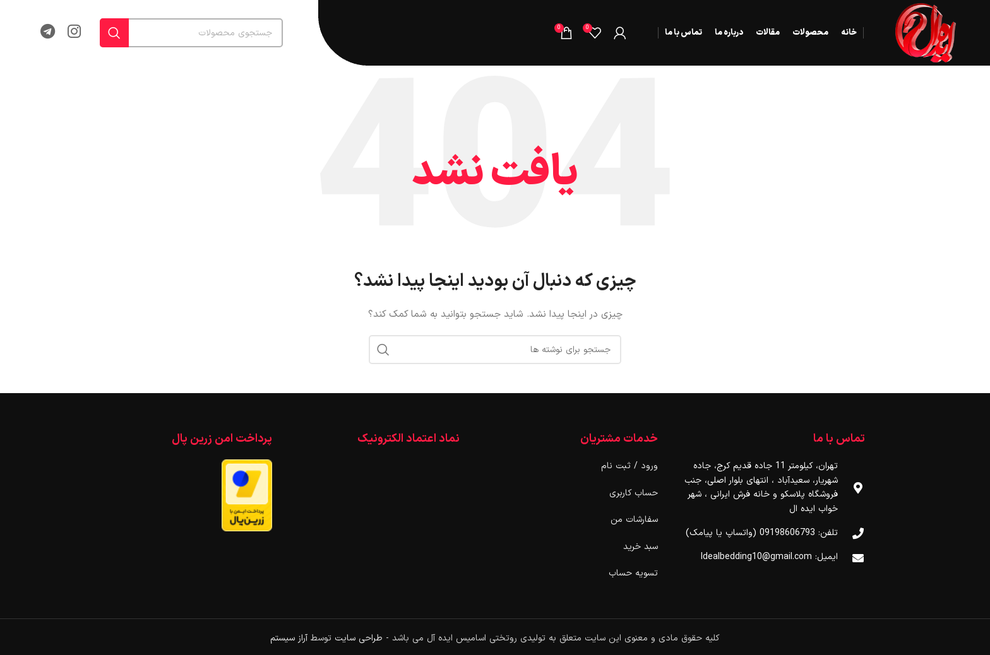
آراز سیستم (288, 638)
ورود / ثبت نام (629, 466)
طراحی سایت (359, 638)
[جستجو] (191, 32)
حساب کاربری (633, 493)
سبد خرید (640, 546)
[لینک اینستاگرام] (74, 33)
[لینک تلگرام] (47, 33)
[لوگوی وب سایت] (925, 32)
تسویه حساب (633, 573)
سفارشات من (634, 519)
